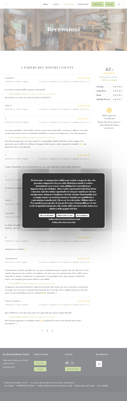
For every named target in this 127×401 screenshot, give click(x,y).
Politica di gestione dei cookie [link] (64, 222)
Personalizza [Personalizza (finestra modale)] (82, 215)
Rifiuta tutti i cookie (65, 215)
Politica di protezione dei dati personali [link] (64, 219)
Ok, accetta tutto (47, 215)
